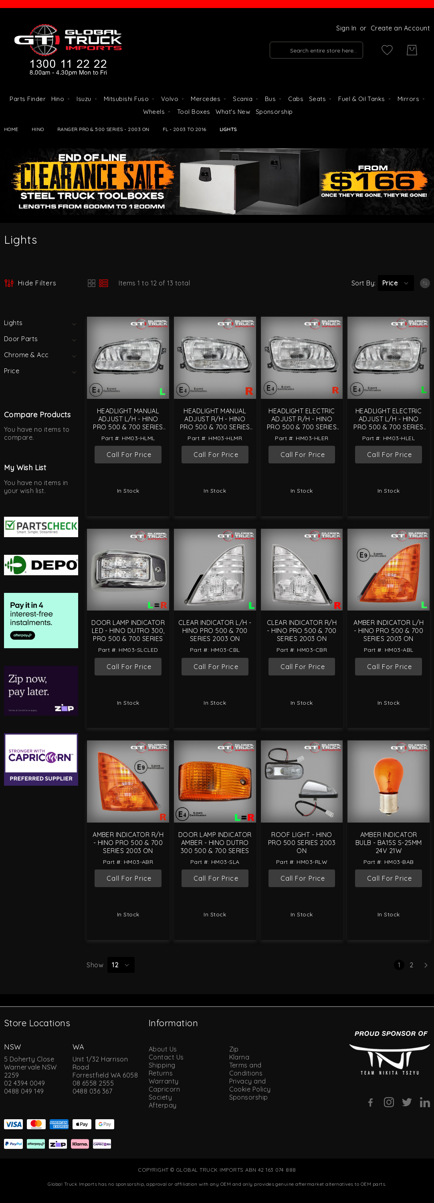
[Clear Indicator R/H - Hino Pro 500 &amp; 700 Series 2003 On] (302, 570)
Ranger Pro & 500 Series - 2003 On (103, 129)
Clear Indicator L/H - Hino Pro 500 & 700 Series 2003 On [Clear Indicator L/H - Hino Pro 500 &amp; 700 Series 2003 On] (215, 631)
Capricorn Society (164, 1093)
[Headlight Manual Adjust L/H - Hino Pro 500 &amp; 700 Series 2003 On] (128, 358)
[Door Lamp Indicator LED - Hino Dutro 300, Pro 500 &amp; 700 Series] (128, 570)
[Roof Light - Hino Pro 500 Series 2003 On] (302, 781)
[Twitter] (407, 1102)
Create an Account (400, 28)
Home (11, 129)
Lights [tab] (13, 323)
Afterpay (163, 1105)
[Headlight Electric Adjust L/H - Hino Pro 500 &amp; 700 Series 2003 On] (388, 358)
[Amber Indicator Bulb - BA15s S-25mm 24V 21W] (388, 781)
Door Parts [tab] (21, 339)
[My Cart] (412, 50)
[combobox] (316, 50)
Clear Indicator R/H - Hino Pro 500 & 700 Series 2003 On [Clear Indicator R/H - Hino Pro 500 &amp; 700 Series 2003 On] (302, 631)
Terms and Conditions (246, 1069)
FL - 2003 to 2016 (184, 129)
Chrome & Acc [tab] (26, 355)
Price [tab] (11, 371)
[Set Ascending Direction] (425, 283)
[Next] (426, 964)
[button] (396, 283)
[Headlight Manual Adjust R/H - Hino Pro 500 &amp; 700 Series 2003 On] (215, 358)
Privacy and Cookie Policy (250, 1085)
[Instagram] (389, 1102)
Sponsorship (248, 1097)
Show (95, 965)
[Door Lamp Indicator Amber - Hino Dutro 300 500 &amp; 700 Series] (215, 781)
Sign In (346, 28)
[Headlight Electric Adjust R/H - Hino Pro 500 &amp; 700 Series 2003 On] (302, 358)
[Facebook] (371, 1102)
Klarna (239, 1057)
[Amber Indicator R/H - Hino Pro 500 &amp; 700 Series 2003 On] (128, 781)
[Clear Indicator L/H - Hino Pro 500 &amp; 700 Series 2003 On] (215, 570)
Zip (234, 1049)
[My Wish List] (387, 50)
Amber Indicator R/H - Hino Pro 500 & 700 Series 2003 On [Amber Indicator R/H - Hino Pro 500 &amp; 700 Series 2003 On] (128, 843)
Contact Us (166, 1057)
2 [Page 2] (413, 965)
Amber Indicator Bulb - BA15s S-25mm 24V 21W (388, 843)
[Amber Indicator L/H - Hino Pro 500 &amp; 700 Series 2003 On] (388, 570)
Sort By (362, 283)
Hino (38, 129)
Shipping (162, 1065)
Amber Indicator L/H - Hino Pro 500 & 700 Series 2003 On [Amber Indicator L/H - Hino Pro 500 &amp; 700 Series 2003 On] (388, 631)
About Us (163, 1049)
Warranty (164, 1081)
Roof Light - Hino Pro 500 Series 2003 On (301, 843)
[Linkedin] (425, 1102)
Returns (161, 1073)
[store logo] (68, 50)
